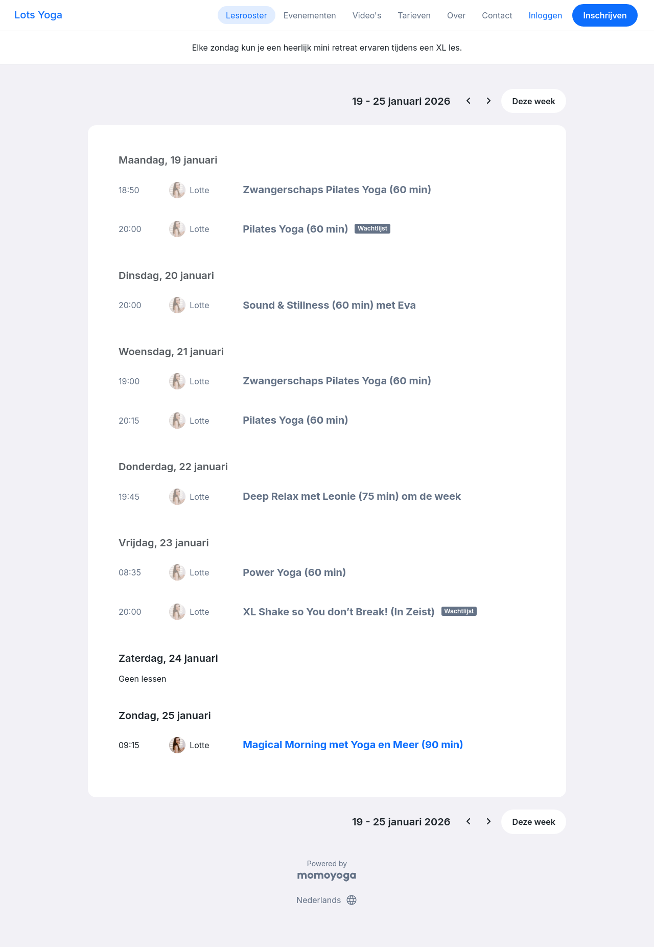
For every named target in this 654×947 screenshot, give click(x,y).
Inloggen (546, 15)
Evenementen (310, 15)
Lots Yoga (38, 15)
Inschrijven (605, 15)
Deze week (533, 101)
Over (456, 15)
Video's (367, 15)
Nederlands (327, 900)
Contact (497, 15)
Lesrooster (246, 15)
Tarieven (414, 15)
